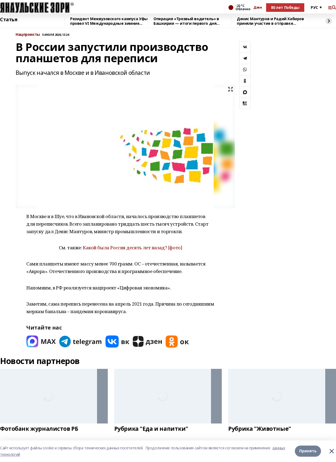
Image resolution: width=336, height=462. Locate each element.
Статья (8, 20)
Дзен (257, 7)
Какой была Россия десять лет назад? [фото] (132, 247)
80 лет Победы (285, 7)
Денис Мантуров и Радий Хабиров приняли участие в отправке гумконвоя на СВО (270, 21)
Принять (308, 451)
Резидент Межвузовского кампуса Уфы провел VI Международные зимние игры (109, 21)
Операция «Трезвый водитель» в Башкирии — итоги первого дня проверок (186, 21)
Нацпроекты (28, 34)
